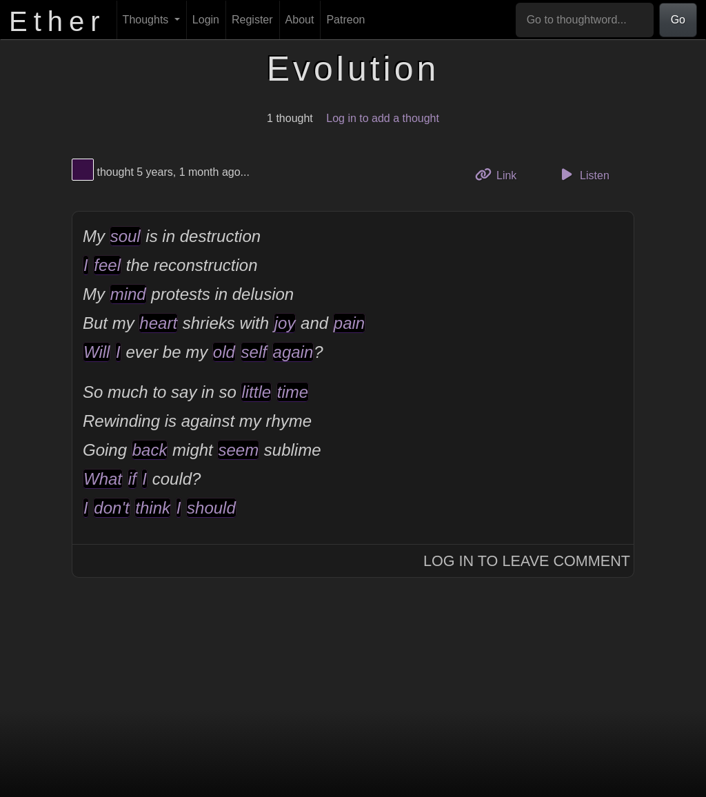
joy (285, 323)
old (224, 352)
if (132, 479)
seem (238, 450)
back (150, 450)
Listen (583, 174)
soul (125, 236)
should (211, 507)
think (152, 507)
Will (96, 352)
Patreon (345, 20)
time (292, 392)
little (256, 392)
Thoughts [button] (147, 20)
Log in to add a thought (382, 118)
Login (205, 20)
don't (111, 507)
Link (501, 174)
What (102, 479)
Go (678, 20)
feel (107, 265)
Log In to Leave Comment (526, 560)
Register (252, 20)
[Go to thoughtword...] (585, 20)
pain (349, 323)
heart (158, 323)
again (293, 352)
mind (128, 294)
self (254, 352)
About (299, 20)
